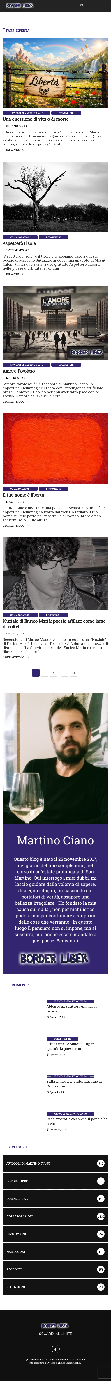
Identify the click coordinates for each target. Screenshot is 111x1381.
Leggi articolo (16, 150)
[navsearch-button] (82, 6)
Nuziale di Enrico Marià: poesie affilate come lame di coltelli (54, 624)
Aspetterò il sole (19, 243)
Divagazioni (66, 113)
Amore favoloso (19, 371)
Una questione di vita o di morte (36, 119)
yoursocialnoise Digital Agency (64, 1362)
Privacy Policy (60, 1359)
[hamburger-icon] (105, 6)
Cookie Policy (77, 1359)
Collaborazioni (20, 237)
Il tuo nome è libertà (23, 495)
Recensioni (53, 615)
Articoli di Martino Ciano (26, 113)
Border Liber (62, 1039)
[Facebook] (56, 1349)
